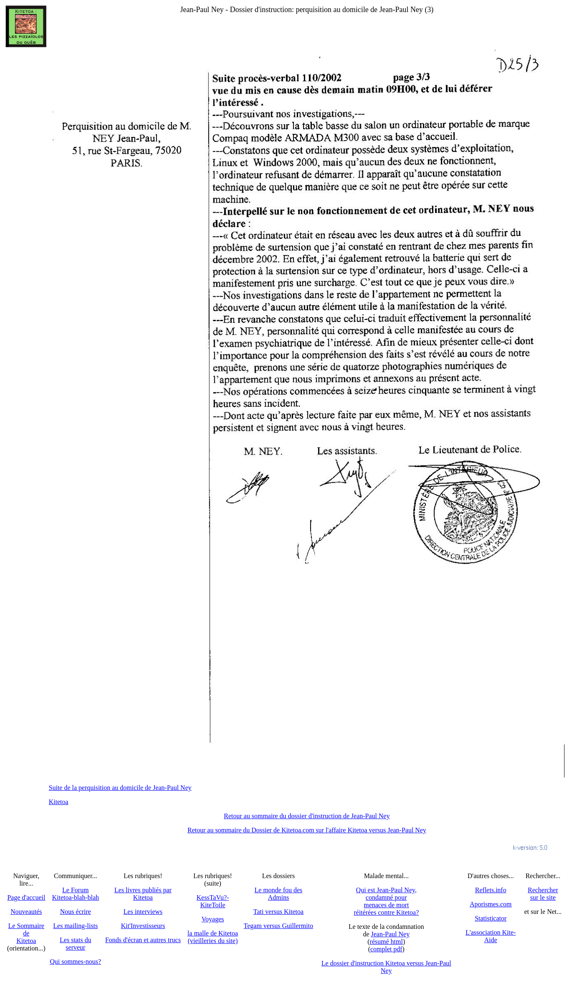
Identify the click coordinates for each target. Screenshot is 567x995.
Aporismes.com (491, 904)
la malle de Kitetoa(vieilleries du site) (212, 937)
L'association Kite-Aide (490, 936)
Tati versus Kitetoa (278, 911)
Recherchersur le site (543, 893)
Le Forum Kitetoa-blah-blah (75, 893)
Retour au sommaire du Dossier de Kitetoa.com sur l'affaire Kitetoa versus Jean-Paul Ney (306, 830)
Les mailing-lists (75, 925)
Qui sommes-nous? (75, 961)
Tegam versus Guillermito (278, 925)
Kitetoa (58, 801)
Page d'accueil (26, 897)
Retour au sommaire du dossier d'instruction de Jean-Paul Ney (307, 815)
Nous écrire (75, 911)
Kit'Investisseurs (143, 925)
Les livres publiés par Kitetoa (143, 893)
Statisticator (490, 918)
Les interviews (143, 911)
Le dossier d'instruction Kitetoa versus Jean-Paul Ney (386, 967)
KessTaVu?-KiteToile (212, 901)
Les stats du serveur (76, 943)
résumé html (386, 941)
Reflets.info (490, 890)
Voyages (212, 919)
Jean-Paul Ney (390, 934)
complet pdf (386, 949)
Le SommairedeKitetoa (26, 933)
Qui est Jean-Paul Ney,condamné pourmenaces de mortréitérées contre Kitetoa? (386, 901)
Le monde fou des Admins (278, 893)
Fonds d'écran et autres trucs (143, 939)
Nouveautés (26, 911)
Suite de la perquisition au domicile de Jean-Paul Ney (120, 787)
